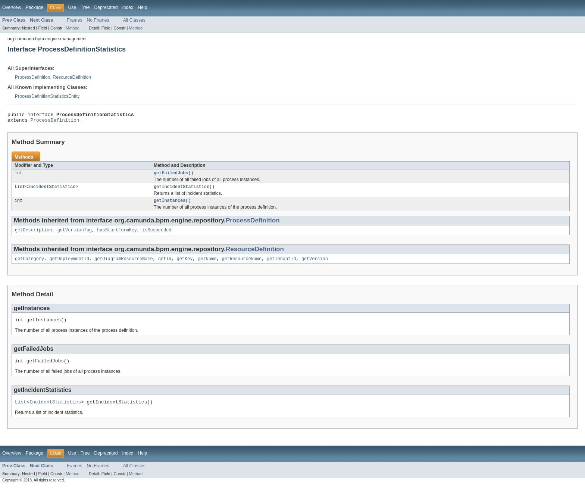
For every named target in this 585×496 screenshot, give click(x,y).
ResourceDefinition (72, 77)
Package (34, 7)
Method (72, 28)
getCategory (29, 265)
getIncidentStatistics (181, 190)
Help (142, 7)
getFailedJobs (171, 176)
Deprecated (106, 7)
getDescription (33, 235)
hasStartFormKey (117, 235)
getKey (185, 265)
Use (72, 7)
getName (207, 265)
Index (127, 7)
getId (165, 265)
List (20, 190)
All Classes (134, 20)
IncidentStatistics (52, 190)
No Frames (98, 20)
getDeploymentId (69, 265)
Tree (85, 7)
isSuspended (156, 235)
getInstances (169, 205)
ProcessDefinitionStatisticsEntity (47, 96)
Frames (74, 20)
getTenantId (281, 265)
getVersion (314, 265)
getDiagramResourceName (123, 265)
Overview (11, 7)
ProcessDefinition (32, 77)
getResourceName (242, 265)
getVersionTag (74, 235)
